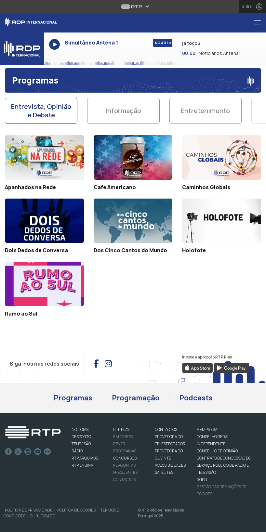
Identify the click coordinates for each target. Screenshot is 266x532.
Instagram (28, 451)
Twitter (18, 451)
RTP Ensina (82, 465)
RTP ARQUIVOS (85, 458)
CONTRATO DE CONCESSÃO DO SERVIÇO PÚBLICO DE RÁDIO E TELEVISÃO (224, 465)
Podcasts (196, 398)
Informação (123, 110)
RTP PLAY (121, 429)
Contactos (124, 479)
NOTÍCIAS (80, 429)
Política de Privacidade (28, 510)
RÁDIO (77, 451)
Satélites (164, 472)
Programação (136, 398)
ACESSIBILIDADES (170, 465)
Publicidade (42, 516)
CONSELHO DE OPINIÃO (217, 451)
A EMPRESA (207, 429)
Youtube (37, 451)
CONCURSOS (125, 458)
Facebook (8, 451)
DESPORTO (81, 436)
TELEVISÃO (81, 444)
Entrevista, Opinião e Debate (41, 110)
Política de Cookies (76, 510)
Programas (73, 398)
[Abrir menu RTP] (133, 6)
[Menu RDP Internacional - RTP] (260, 23)
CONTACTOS (166, 429)
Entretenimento (205, 110)
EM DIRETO (123, 436)
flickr (47, 451)
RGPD (202, 479)
